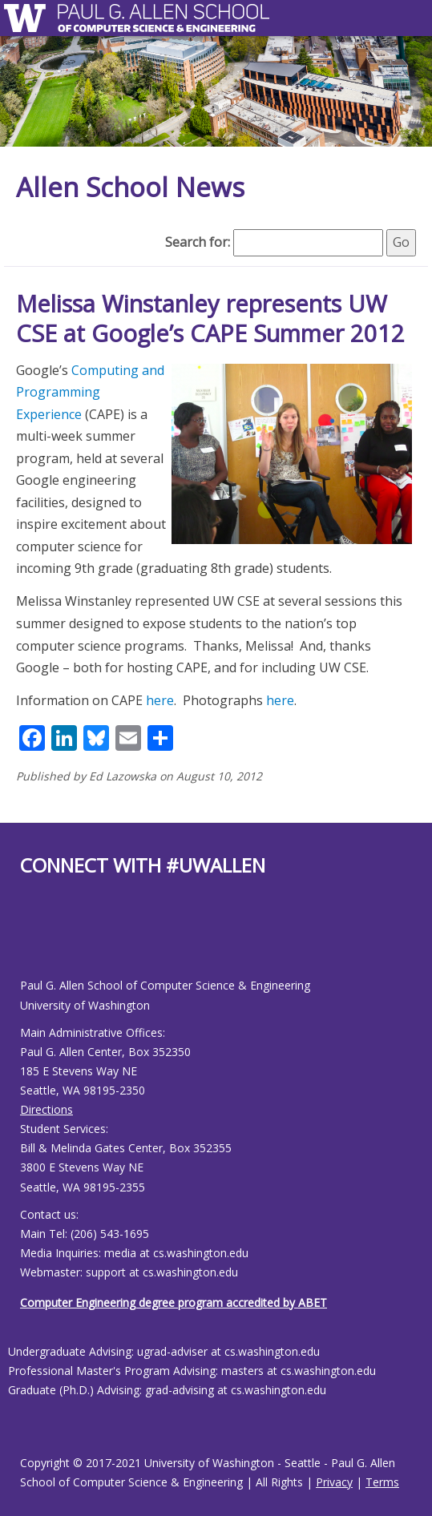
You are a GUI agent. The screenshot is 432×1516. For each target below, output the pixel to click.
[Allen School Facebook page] (24, 940)
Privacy (334, 1482)
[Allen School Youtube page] (32, 940)
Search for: (197, 242)
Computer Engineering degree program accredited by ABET (173, 1302)
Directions (46, 1109)
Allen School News (130, 187)
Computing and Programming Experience (90, 392)
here (160, 700)
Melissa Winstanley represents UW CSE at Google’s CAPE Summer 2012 (210, 318)
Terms (382, 1482)
